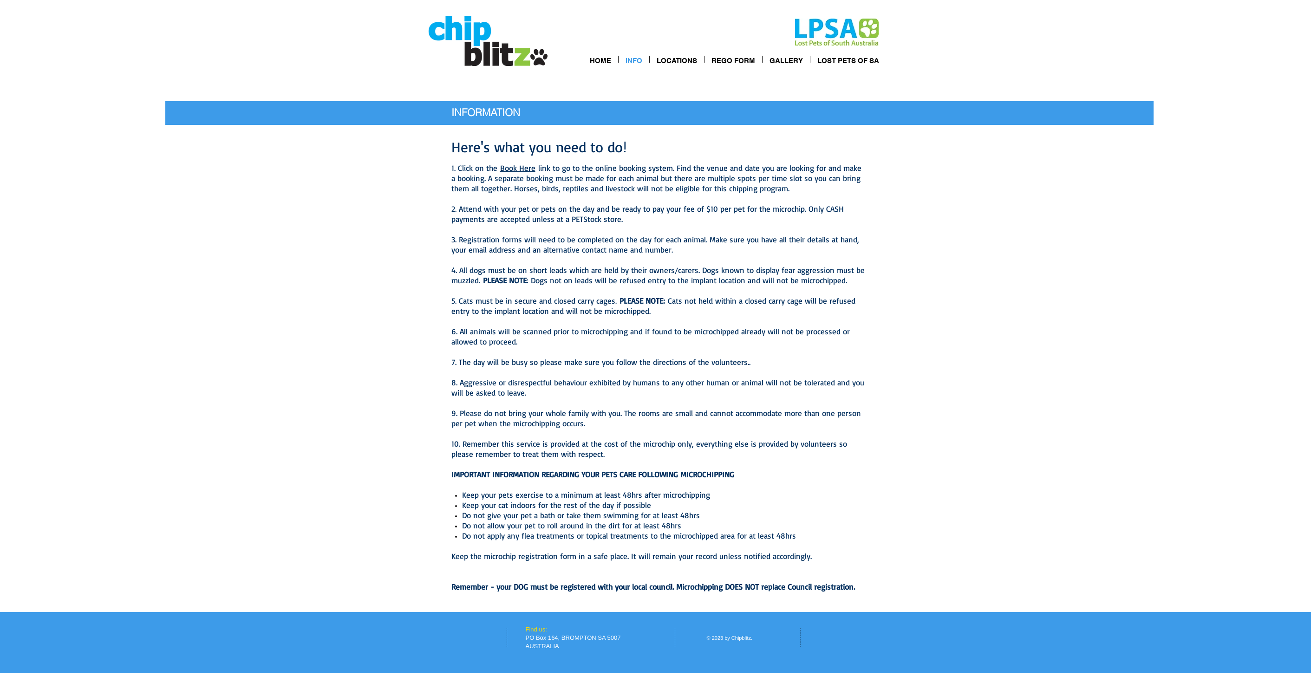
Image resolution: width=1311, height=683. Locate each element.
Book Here (517, 168)
